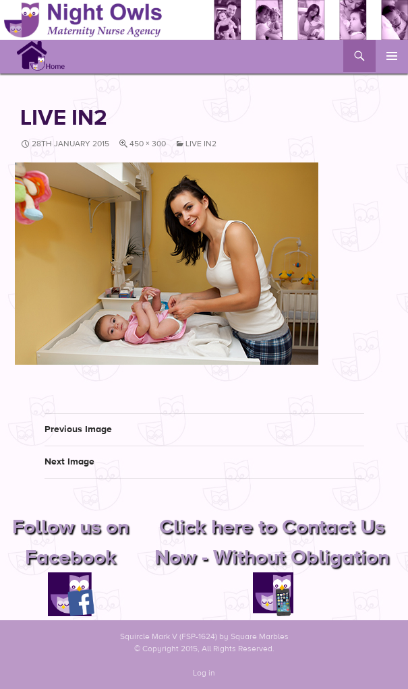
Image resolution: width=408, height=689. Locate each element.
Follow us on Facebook (70, 559)
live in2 (200, 143)
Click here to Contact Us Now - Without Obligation (271, 559)
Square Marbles (260, 636)
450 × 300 (147, 143)
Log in (204, 672)
